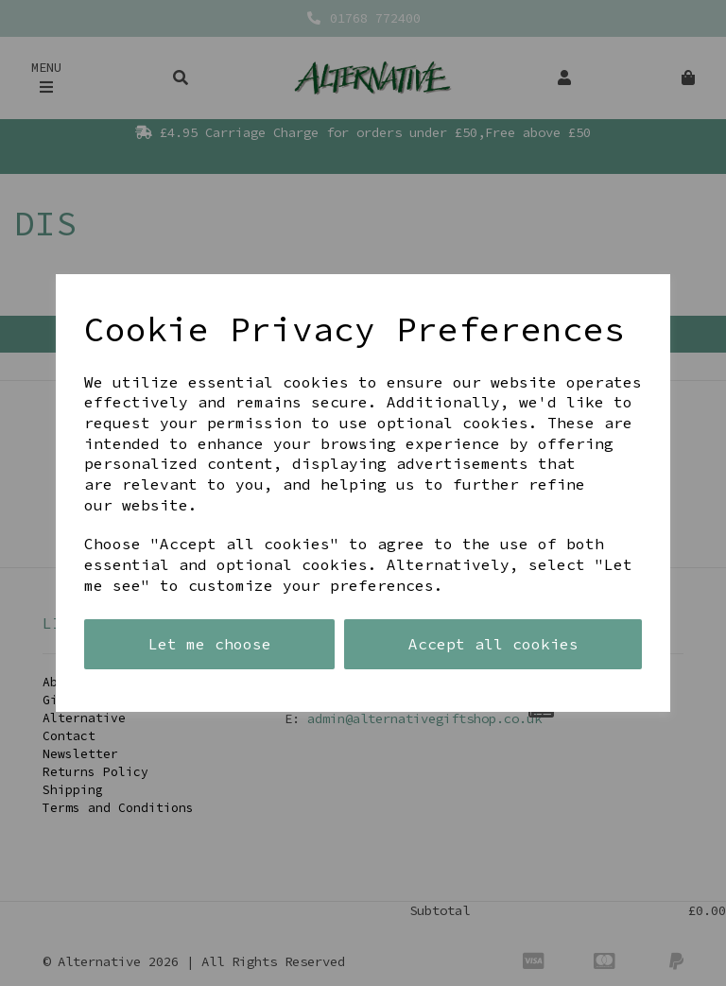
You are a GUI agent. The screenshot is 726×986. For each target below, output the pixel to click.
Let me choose (209, 643)
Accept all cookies (493, 643)
